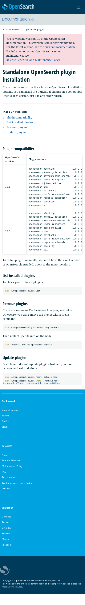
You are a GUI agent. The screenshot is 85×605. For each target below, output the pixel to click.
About (5, 455)
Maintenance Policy (12, 466)
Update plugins (16, 132)
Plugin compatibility (19, 117)
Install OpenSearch (12, 29)
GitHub (55, 382)
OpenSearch (18, 7)
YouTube (6, 533)
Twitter (5, 522)
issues (29, 382)
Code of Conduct (10, 409)
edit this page (41, 382)
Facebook (7, 545)
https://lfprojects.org (12, 587)
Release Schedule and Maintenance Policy (33, 60)
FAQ (4, 471)
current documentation (60, 47)
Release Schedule (11, 460)
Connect (6, 516)
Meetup (6, 539)
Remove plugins (17, 127)
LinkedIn (6, 528)
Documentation (18, 19)
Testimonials (8, 477)
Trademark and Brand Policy (17, 483)
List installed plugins (20, 122)
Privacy (6, 488)
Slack (4, 426)
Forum (5, 415)
